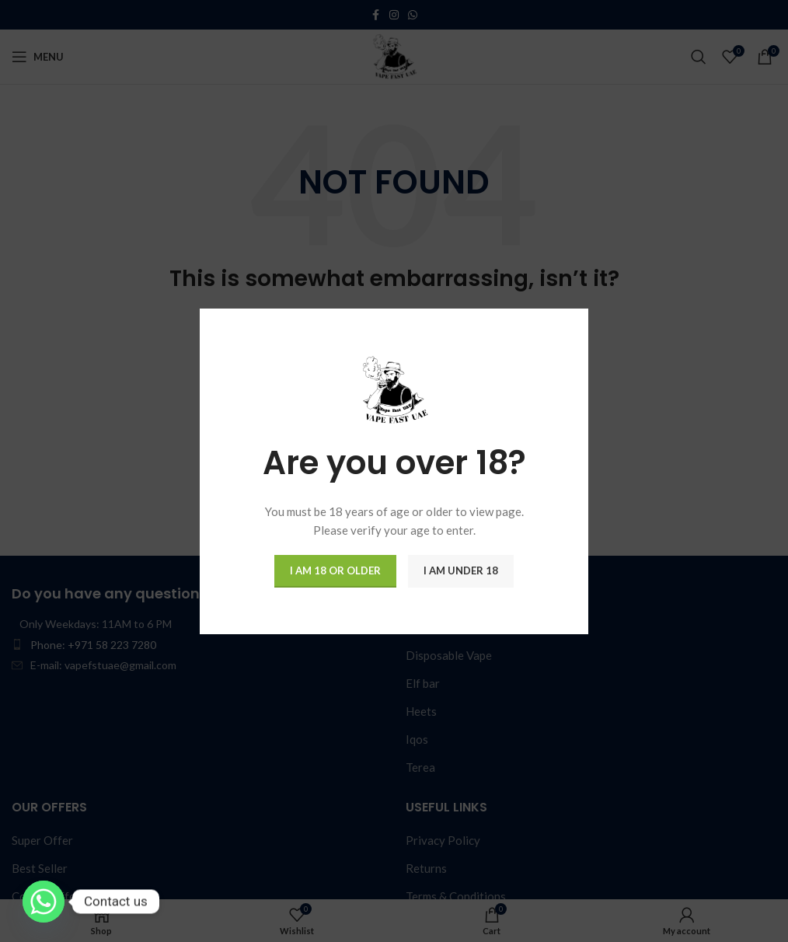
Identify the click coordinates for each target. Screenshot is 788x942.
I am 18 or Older (335, 570)
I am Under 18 (461, 570)
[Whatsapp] (44, 902)
